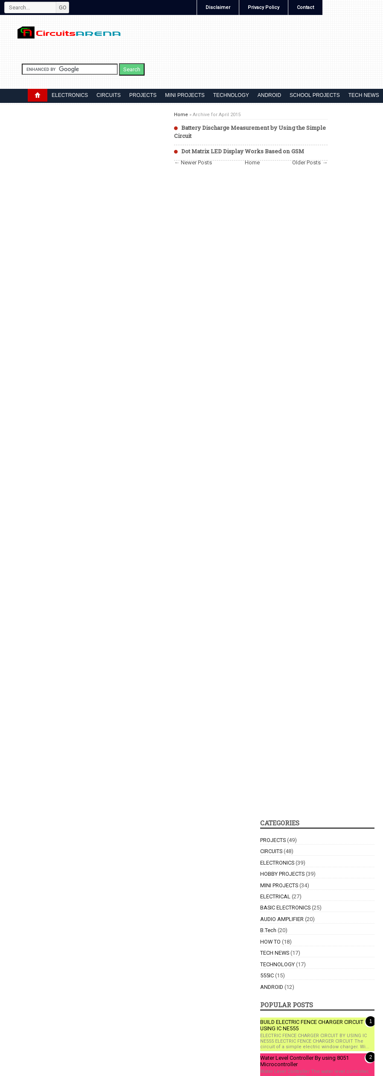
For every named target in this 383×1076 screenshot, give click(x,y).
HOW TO (270, 942)
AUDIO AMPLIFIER (282, 919)
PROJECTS (143, 95)
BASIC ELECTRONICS (285, 907)
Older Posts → (310, 162)
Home (181, 114)
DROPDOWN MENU (37, 95)
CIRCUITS (108, 95)
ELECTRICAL (275, 896)
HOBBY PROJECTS (282, 874)
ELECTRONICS (70, 95)
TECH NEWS (274, 953)
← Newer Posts (193, 162)
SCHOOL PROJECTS (315, 95)
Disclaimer (218, 7)
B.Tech (268, 930)
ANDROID (269, 95)
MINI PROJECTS (185, 95)
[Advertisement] (251, 434)
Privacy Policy (263, 7)
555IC (267, 975)
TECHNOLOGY (231, 95)
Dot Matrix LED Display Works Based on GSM (242, 151)
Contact (305, 7)
